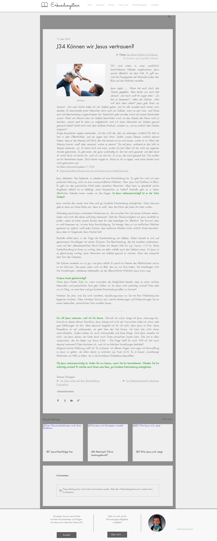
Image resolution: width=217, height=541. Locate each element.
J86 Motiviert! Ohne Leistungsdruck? (102, 453)
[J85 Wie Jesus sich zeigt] (153, 435)
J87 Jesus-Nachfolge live (59, 451)
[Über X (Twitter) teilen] (64, 400)
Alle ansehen (168, 419)
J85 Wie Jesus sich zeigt (149, 451)
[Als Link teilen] (78, 400)
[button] (169, 16)
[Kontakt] (66, 535)
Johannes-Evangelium (65, 391)
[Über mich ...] (117, 535)
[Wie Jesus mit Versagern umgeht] (108, 435)
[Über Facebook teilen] (58, 400)
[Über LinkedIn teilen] (71, 400)
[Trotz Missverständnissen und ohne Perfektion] (63, 435)
